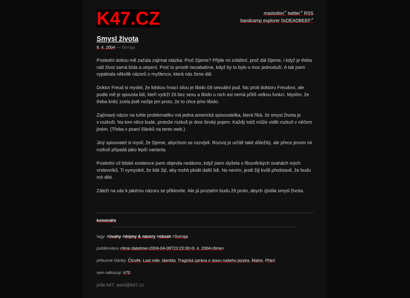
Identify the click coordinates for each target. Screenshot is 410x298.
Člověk (134, 260)
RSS (309, 13)
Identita (169, 260)
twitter (294, 13)
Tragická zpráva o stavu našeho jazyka (213, 260)
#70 (126, 272)
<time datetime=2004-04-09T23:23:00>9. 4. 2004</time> (172, 248)
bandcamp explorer (260, 20)
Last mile (151, 260)
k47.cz (128, 18)
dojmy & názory (140, 236)
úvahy (115, 236)
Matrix (257, 260)
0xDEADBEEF (296, 20)
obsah (165, 236)
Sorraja (181, 236)
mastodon (274, 13)
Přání (270, 260)
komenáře (106, 220)
